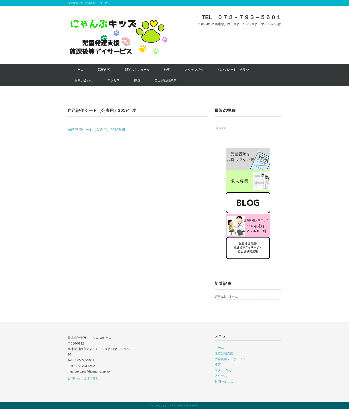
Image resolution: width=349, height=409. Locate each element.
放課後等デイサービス (230, 359)
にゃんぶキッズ (161, 405)
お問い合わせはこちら (83, 378)
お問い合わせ (83, 80)
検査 (167, 69)
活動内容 (104, 69)
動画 (137, 80)
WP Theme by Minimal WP (184, 405)
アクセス (113, 80)
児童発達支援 (224, 353)
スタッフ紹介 (194, 69)
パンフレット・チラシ (233, 69)
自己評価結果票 (166, 80)
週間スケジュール (137, 69)
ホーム (79, 69)
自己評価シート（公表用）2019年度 (97, 130)
